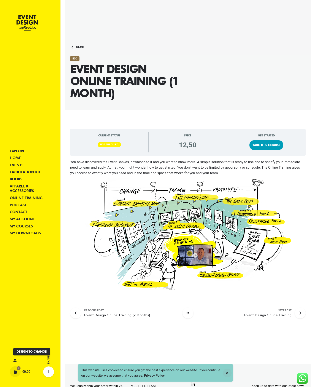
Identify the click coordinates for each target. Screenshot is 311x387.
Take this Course (266, 145)
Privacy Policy (154, 375)
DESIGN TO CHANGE (31, 351)
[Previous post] (77, 313)
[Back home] (187, 313)
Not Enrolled (109, 144)
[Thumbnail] (27, 23)
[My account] (30, 360)
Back (77, 47)
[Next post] (268, 313)
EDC (74, 58)
